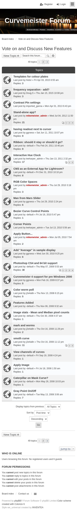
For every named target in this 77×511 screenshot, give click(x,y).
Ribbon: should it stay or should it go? (38, 142)
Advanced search (53, 56)
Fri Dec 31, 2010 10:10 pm (49, 172)
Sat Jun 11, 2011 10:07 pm (50, 132)
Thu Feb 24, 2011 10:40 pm (50, 145)
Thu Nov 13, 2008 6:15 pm (50, 293)
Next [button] (47, 62)
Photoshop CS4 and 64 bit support (35, 263)
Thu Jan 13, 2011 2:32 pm (58, 158)
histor (29, 80)
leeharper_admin (34, 158)
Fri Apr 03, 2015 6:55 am (46, 80)
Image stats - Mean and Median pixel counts (41, 312)
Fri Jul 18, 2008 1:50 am (48, 368)
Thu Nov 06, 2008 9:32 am (49, 306)
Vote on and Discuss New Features (37, 48)
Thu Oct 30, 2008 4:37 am (49, 316)
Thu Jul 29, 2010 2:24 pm (49, 201)
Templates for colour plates (30, 76)
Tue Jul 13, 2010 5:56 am (58, 227)
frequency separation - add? (31, 89)
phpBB (17, 500)
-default (30, 145)
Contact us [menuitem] (23, 493)
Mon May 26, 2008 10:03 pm (50, 381)
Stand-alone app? (24, 112)
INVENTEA (37, 507)
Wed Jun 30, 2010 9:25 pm (50, 253)
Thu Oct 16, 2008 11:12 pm (50, 342)
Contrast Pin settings (26, 102)
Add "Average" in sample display (34, 250)
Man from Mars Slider (27, 198)
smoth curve (21, 338)
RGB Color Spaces (25, 181)
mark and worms (24, 325)
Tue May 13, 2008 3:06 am (49, 394)
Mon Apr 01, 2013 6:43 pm (58, 106)
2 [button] (43, 62)
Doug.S (30, 93)
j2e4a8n (30, 293)
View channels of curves (29, 351)
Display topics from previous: (38, 406)
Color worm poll (23, 289)
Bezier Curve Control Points (31, 211)
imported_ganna (34, 106)
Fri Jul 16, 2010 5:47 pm (48, 214)
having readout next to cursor (32, 129)
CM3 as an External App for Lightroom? (38, 168)
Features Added (23, 302)
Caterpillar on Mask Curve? (30, 377)
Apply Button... (22, 233)
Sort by (38, 412)
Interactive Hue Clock (27, 155)
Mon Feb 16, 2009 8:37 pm (50, 280)
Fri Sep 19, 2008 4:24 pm (48, 355)
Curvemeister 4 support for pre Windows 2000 (42, 276)
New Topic (10, 55)
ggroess (30, 132)
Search (48, 56)
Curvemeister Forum (37, 20)
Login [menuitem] (63, 4)
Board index (8, 493)
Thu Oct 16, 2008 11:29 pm (50, 329)
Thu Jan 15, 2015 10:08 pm (49, 93)
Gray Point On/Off (24, 390)
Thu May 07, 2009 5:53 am (49, 266)
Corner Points (22, 224)
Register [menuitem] (48, 4)
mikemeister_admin (36, 115)
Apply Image (21, 364)
